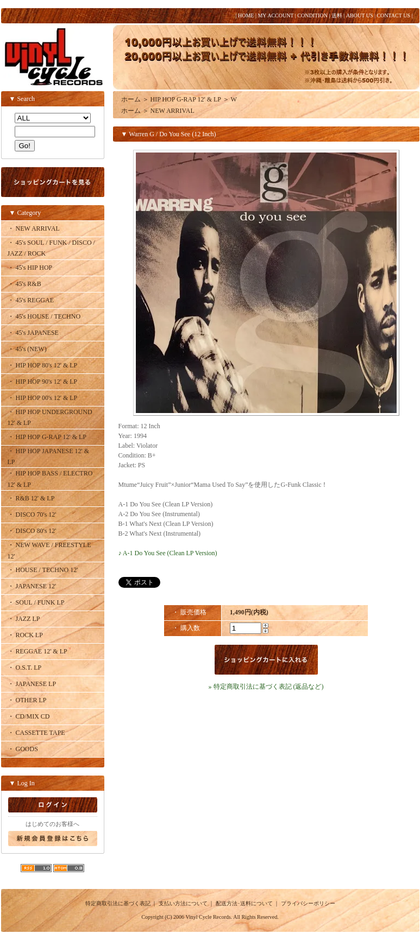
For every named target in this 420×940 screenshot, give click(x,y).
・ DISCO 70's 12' (32, 514)
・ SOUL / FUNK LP (36, 602)
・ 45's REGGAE (31, 300)
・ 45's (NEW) (27, 349)
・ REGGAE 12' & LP (37, 651)
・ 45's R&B (24, 284)
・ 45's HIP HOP (30, 267)
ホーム (131, 99)
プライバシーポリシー (308, 903)
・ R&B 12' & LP (31, 498)
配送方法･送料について (244, 903)
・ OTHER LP (27, 700)
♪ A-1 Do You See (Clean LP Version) (167, 553)
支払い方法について (183, 903)
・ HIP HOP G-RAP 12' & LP (47, 437)
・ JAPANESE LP (32, 684)
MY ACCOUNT (275, 15)
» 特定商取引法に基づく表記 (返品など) (266, 686)
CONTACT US (393, 15)
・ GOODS (23, 749)
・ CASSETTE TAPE (36, 732)
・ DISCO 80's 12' (32, 531)
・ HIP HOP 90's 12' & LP (43, 381)
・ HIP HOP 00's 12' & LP (43, 398)
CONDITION (312, 15)
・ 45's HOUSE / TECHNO (44, 316)
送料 (336, 15)
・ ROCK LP (25, 635)
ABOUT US (359, 15)
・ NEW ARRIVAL (34, 228)
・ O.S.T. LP (25, 667)
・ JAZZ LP (24, 619)
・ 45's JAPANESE (33, 332)
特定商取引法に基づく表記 (118, 903)
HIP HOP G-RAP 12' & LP (186, 99)
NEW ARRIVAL (173, 111)
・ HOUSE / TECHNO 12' (43, 570)
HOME (246, 15)
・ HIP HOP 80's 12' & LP (43, 365)
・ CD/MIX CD (29, 716)
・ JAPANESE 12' (32, 586)
